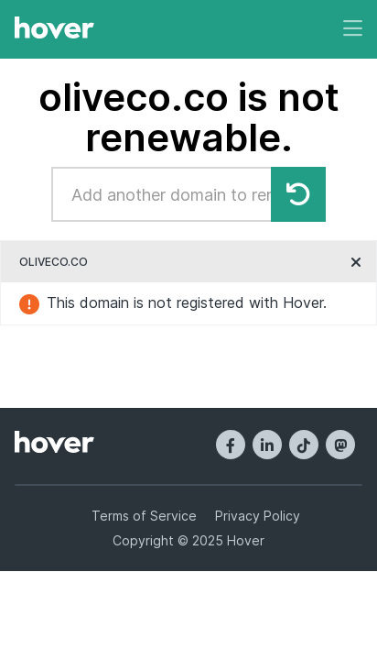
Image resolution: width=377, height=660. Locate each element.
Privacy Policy (257, 515)
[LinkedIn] (267, 444)
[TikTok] (303, 444)
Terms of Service (144, 515)
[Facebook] (230, 444)
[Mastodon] (340, 444)
